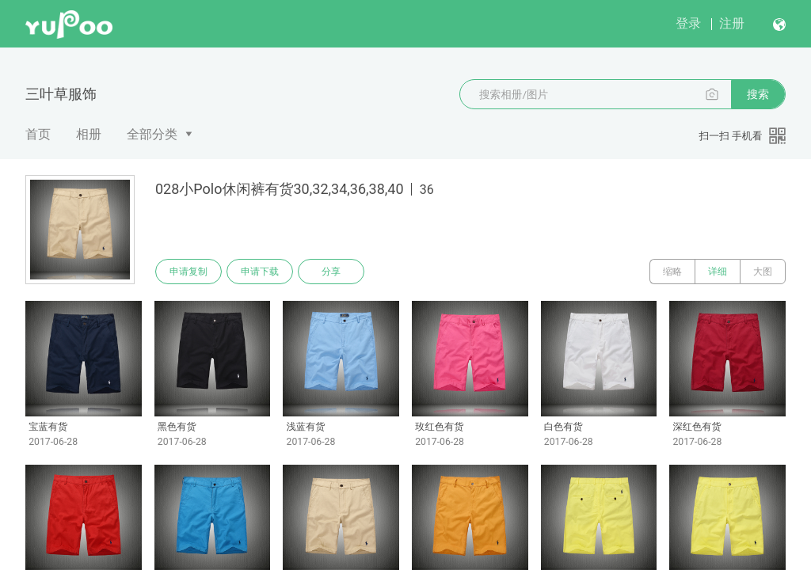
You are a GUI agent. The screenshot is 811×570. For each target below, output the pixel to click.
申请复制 (188, 271)
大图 (762, 271)
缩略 (672, 271)
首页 (38, 134)
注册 (731, 23)
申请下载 (260, 271)
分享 (331, 271)
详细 (717, 271)
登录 (688, 23)
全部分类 (152, 134)
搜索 (758, 94)
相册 (88, 134)
